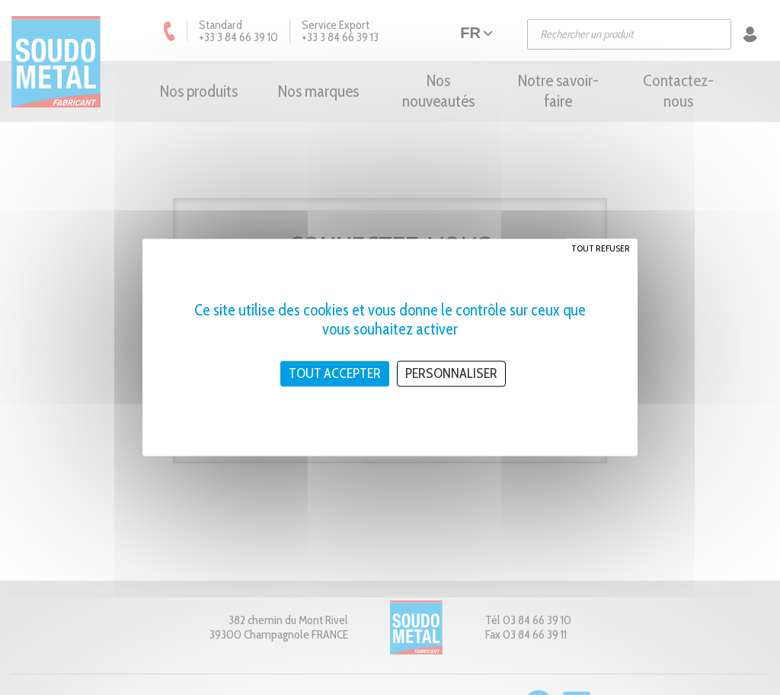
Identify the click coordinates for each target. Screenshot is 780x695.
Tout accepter (335, 373)
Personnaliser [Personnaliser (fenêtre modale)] (451, 373)
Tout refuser (600, 248)
